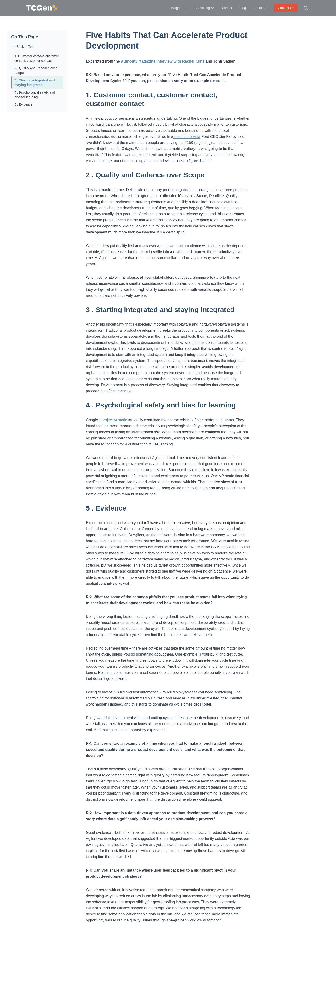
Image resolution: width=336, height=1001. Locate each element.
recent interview (186, 137)
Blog (242, 8)
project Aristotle (114, 420)
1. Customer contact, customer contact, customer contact (36, 58)
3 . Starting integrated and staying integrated (34, 82)
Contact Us (286, 8)
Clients (227, 8)
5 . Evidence (23, 104)
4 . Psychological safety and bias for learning (34, 94)
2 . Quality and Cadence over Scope (35, 70)
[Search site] (305, 8)
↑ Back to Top (24, 47)
